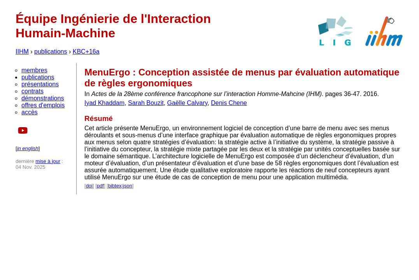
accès (29, 112)
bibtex (115, 186)
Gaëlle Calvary (187, 103)
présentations (40, 84)
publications (50, 51)
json (127, 186)
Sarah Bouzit (146, 103)
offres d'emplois (43, 105)
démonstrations (42, 98)
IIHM (22, 51)
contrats (32, 91)
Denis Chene (229, 103)
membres (34, 70)
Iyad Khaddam (104, 103)
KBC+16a (86, 51)
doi (89, 186)
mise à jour (47, 161)
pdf (100, 186)
